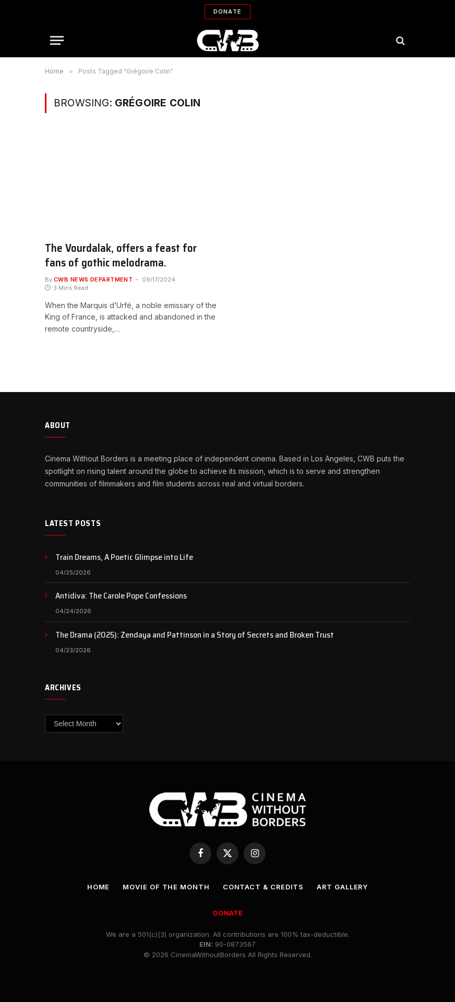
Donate (227, 11)
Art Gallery (343, 887)
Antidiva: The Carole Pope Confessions (121, 596)
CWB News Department (93, 279)
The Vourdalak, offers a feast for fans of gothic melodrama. (121, 256)
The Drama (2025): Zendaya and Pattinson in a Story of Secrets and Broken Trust (194, 635)
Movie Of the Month (165, 887)
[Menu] (57, 40)
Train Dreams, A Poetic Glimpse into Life (124, 558)
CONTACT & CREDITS (262, 887)
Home (97, 887)
